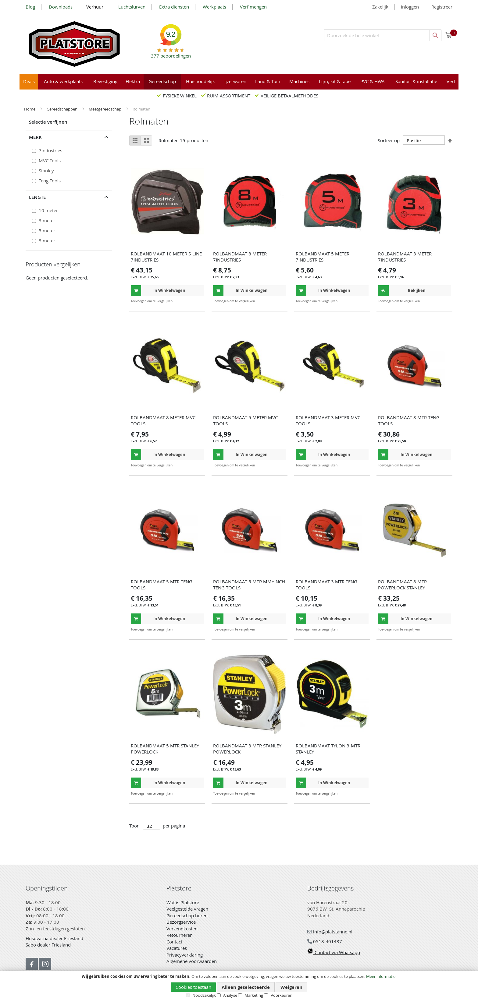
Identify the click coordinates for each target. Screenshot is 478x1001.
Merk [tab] (35, 137)
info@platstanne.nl (329, 932)
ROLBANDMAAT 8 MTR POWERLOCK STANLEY (402, 584)
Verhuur (95, 7)
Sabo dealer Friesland (48, 945)
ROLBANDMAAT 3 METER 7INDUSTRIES (405, 257)
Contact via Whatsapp (333, 952)
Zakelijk (380, 7)
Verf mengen (253, 7)
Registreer (441, 7)
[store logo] (74, 44)
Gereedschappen (62, 109)
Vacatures (176, 948)
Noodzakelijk (204, 995)
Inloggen (410, 7)
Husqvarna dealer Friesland (54, 938)
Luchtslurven (131, 7)
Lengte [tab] (37, 197)
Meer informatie (380, 976)
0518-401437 (324, 941)
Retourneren (179, 935)
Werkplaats (214, 7)
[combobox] (382, 35)
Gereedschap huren (187, 915)
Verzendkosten (182, 928)
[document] (239, 986)
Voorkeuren (281, 995)
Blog (30, 7)
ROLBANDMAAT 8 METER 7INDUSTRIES (240, 257)
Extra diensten (174, 7)
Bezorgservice (181, 922)
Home (30, 109)
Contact (174, 942)
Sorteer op (389, 140)
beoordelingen (171, 53)
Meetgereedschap (105, 109)
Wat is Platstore (182, 902)
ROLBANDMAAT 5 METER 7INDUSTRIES (322, 257)
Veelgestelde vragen (187, 909)
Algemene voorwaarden (191, 961)
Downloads (61, 7)
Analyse (230, 995)
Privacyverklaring (184, 955)
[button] (198, 301)
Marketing (253, 995)
